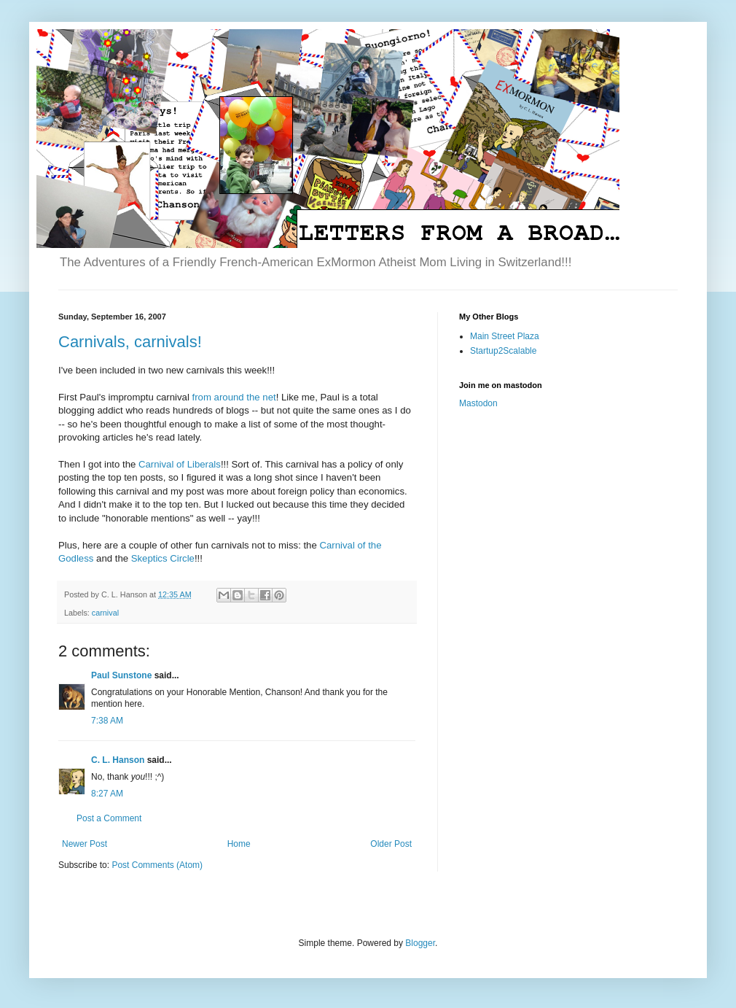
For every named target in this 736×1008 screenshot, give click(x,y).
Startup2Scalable (503, 351)
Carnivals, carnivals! (130, 342)
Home (239, 844)
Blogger (420, 943)
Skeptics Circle (163, 558)
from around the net (234, 397)
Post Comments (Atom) (157, 865)
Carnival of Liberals (179, 464)
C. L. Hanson (117, 760)
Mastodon (478, 403)
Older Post (391, 844)
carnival (105, 612)
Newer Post (84, 844)
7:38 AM (107, 721)
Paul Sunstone (121, 675)
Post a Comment (109, 818)
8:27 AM (107, 793)
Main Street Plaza (504, 336)
